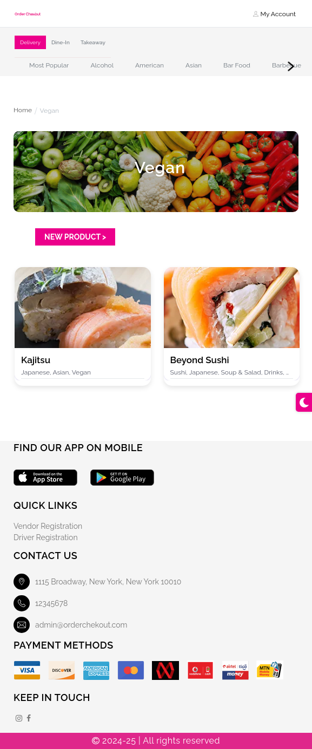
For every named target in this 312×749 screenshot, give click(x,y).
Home (23, 110)
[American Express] (96, 670)
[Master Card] (130, 670)
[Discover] (61, 670)
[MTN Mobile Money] (270, 670)
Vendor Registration (48, 526)
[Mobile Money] (165, 670)
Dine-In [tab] (60, 42)
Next (291, 66)
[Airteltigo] (235, 670)
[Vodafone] (200, 670)
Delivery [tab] (30, 42)
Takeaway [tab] (93, 42)
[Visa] (27, 670)
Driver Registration (46, 537)
